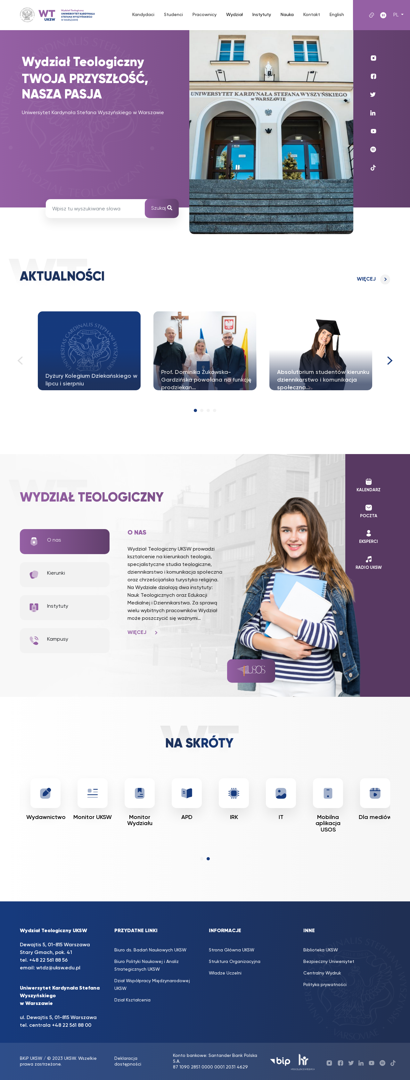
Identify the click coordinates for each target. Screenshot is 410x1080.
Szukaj (161, 208)
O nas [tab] (45, 541)
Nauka (287, 15)
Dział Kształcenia (132, 1000)
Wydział (234, 15)
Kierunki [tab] (47, 575)
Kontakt (311, 15)
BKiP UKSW (31, 1058)
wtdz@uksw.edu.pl (58, 968)
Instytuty (261, 15)
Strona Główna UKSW (231, 950)
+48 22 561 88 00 (71, 1025)
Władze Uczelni (225, 973)
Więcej (366, 279)
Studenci (173, 15)
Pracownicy (205, 15)
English (337, 15)
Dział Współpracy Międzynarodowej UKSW (152, 985)
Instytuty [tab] (48, 608)
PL (396, 15)
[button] (195, 410)
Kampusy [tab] (48, 641)
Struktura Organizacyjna (234, 961)
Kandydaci (143, 15)
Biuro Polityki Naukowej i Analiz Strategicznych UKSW (146, 965)
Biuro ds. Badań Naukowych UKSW (150, 950)
